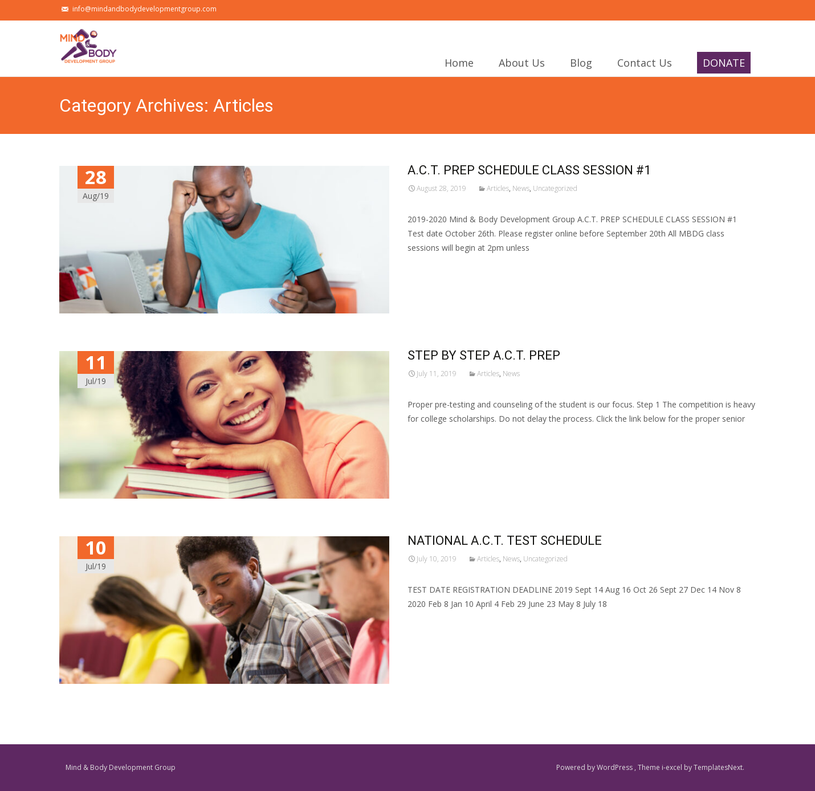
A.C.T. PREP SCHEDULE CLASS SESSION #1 (529, 170)
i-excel (673, 767)
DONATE (724, 65)
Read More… (433, 268)
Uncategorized (555, 188)
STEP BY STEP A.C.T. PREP (484, 355)
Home (459, 66)
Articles (498, 188)
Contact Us (644, 66)
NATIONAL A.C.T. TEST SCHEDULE (505, 540)
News (520, 188)
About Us (522, 66)
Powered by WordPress (595, 767)
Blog (581, 66)
